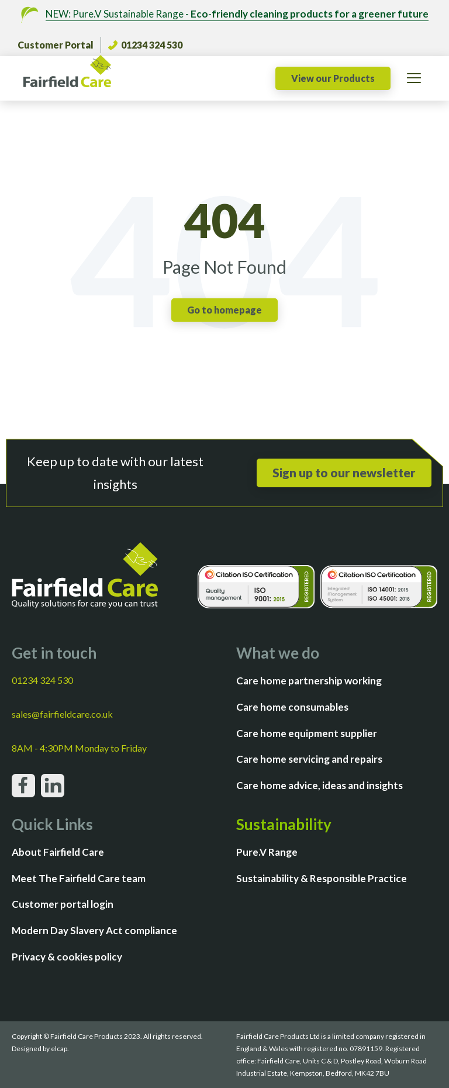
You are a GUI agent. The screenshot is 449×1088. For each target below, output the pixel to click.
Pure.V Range (267, 852)
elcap (59, 1048)
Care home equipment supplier (306, 733)
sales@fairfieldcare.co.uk (62, 713)
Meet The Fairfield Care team (79, 878)
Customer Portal (56, 44)
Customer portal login (62, 904)
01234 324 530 (145, 44)
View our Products (333, 78)
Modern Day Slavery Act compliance (94, 930)
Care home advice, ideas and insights (319, 785)
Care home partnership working (309, 680)
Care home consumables (292, 707)
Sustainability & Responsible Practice (321, 878)
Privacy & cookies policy (67, 957)
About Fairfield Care (58, 852)
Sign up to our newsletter (344, 472)
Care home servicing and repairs (309, 759)
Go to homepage (224, 309)
